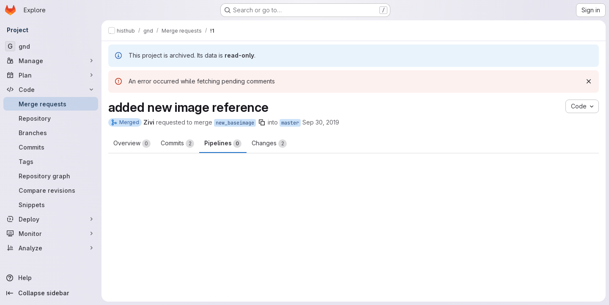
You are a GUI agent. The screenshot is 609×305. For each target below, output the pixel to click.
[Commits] (50, 147)
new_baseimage (235, 122)
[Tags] (50, 161)
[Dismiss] (589, 81)
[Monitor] (50, 233)
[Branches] (50, 132)
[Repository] (50, 118)
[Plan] (50, 75)
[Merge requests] (50, 104)
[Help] (50, 278)
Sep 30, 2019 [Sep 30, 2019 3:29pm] (320, 122)
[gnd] (50, 46)
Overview (132, 143)
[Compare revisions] (50, 190)
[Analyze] (50, 248)
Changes (269, 143)
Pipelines (222, 143)
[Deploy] (50, 219)
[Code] (50, 89)
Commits (177, 143)
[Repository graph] (50, 176)
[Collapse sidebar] (50, 293)
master (290, 122)
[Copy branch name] (262, 122)
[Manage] (50, 60)
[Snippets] (50, 204)
